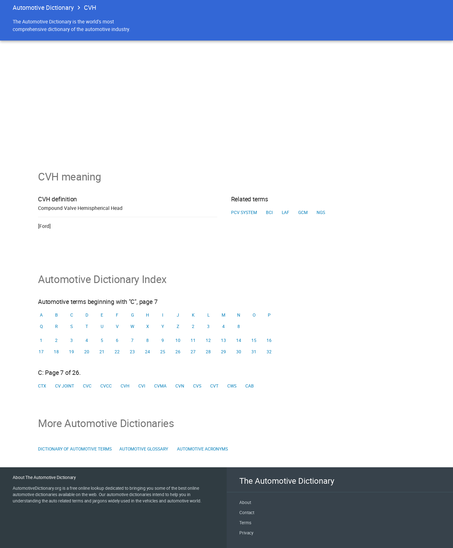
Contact (246, 512)
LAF (285, 212)
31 (253, 352)
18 (56, 352)
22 (117, 352)
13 (223, 340)
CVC (87, 386)
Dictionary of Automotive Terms (75, 449)
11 (193, 340)
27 (193, 352)
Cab (249, 386)
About (245, 502)
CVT (214, 386)
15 (253, 340)
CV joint (64, 386)
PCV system (244, 212)
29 (223, 352)
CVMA (160, 386)
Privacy (246, 533)
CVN (179, 386)
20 (86, 352)
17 (41, 352)
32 (269, 352)
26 (177, 352)
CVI (141, 386)
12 (208, 340)
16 (269, 340)
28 (208, 352)
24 (147, 352)
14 (238, 340)
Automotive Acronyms (202, 449)
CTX (42, 386)
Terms (245, 523)
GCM (303, 212)
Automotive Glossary (143, 449)
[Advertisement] (226, 123)
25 (162, 352)
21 (101, 352)
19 (71, 352)
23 (132, 352)
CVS (197, 386)
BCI (269, 212)
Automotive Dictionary (43, 7)
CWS (231, 386)
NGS (321, 212)
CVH (125, 386)
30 (238, 352)
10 (177, 340)
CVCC (106, 386)
